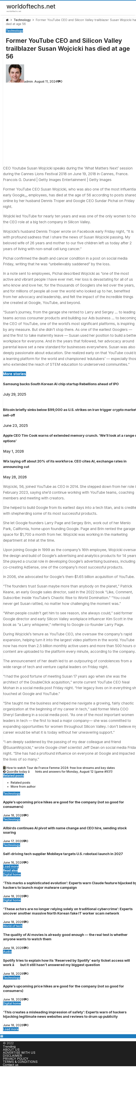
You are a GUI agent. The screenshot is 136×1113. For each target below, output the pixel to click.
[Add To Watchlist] (26, 196)
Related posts (20, 782)
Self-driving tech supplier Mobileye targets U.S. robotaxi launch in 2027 (63, 854)
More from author (23, 786)
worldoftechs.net (30, 6)
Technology (22, 20)
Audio (7, 952)
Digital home (12, 874)
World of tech (12, 926)
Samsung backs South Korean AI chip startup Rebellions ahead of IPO (61, 384)
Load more (11, 866)
